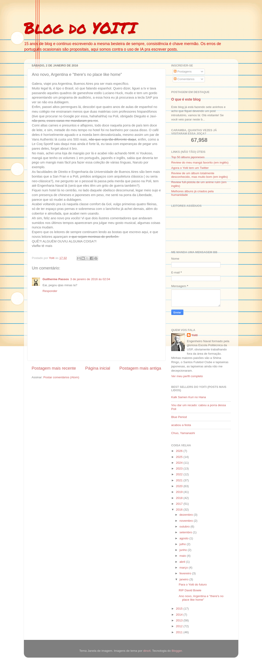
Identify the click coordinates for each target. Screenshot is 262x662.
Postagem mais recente (54, 368)
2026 (179, 451)
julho (183, 544)
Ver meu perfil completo (187, 376)
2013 (179, 620)
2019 (179, 492)
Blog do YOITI (80, 27)
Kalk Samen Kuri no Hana (188, 397)
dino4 (147, 650)
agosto (184, 538)
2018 (179, 498)
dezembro (187, 514)
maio (183, 555)
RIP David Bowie (190, 590)
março (184, 567)
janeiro (184, 579)
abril (183, 561)
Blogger (177, 650)
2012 (179, 626)
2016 (179, 509)
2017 (179, 503)
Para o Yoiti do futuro (193, 584)
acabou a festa (181, 425)
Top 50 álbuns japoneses (188, 157)
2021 (179, 480)
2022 (179, 474)
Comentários (184, 79)
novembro (187, 520)
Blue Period (179, 417)
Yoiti (194, 335)
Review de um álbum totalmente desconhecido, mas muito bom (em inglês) (199, 175)
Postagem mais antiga (140, 368)
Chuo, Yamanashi (183, 433)
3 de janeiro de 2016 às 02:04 (90, 279)
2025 (179, 457)
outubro (185, 526)
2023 (179, 468)
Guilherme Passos (56, 279)
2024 (179, 462)
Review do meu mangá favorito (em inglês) (200, 162)
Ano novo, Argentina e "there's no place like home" (201, 597)
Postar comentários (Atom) (61, 377)
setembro (186, 532)
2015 (179, 608)
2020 (179, 486)
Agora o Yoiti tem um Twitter (190, 168)
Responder (50, 291)
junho (184, 550)
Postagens (183, 71)
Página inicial (97, 368)
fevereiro (186, 573)
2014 (179, 614)
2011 (179, 632)
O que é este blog (186, 99)
